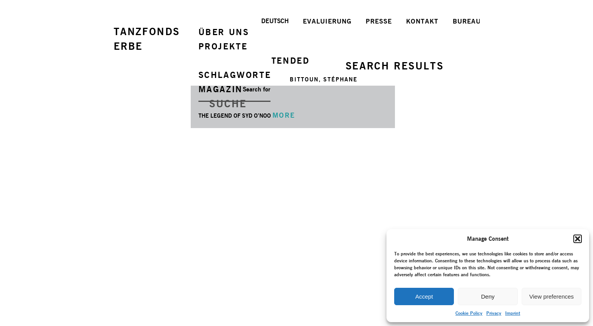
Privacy (493, 313)
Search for (256, 89)
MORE (284, 115)
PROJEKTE (223, 46)
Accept (424, 296)
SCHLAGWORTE (234, 75)
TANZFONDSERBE (147, 38)
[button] (577, 239)
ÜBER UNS (223, 32)
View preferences (551, 296)
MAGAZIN (220, 89)
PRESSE (379, 21)
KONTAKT (422, 21)
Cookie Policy (468, 313)
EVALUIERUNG (327, 21)
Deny (487, 296)
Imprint (512, 313)
